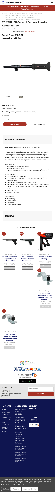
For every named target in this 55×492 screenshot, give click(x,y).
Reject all (16, 489)
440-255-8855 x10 (34, 419)
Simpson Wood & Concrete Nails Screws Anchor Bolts (20, 419)
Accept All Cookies (29, 489)
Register (4, 429)
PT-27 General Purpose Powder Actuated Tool (27, 259)
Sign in (4, 427)
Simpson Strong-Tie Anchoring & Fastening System (20, 426)
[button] (34, 429)
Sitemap (4, 431)
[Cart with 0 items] (48, 2)
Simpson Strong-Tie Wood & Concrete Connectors (20, 412)
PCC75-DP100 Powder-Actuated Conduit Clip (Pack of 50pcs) (10, 337)
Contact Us (6, 424)
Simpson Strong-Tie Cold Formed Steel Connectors (20, 441)
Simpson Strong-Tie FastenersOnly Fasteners (20, 454)
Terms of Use (6, 419)
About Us (5, 409)
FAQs (3, 422)
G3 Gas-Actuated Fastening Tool (45, 258)
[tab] (27, 139)
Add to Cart (9, 268)
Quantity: (5, 116)
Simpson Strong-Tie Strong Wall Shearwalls (20, 448)
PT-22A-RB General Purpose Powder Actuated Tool (9, 259)
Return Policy (6, 412)
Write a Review (30, 32)
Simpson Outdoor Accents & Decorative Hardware (20, 433)
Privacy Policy (6, 417)
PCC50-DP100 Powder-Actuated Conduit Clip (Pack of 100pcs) (45, 296)
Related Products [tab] (26, 227)
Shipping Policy (6, 414)
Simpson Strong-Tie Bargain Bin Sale (20, 460)
